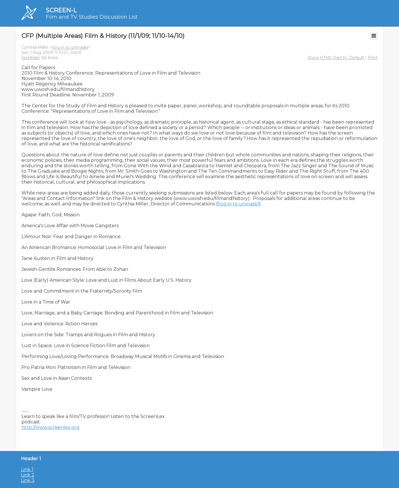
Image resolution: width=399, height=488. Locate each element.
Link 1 (27, 469)
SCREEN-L (61, 10)
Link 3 (27, 480)
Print (373, 57)
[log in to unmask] (70, 47)
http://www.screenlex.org (50, 427)
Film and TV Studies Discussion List (92, 17)
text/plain (30, 57)
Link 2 (27, 475)
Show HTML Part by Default (336, 57)
